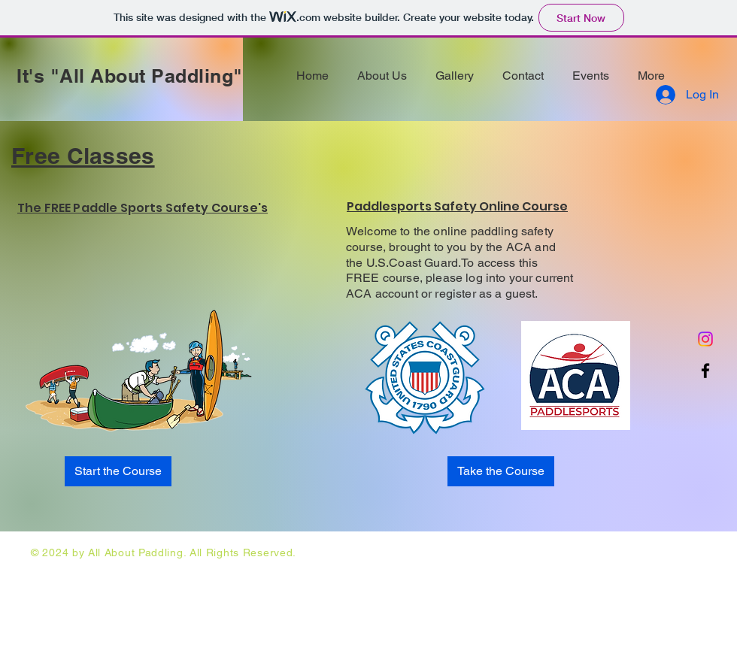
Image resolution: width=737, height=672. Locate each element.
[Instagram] (705, 339)
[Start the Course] (118, 471)
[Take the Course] (500, 471)
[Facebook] (705, 370)
